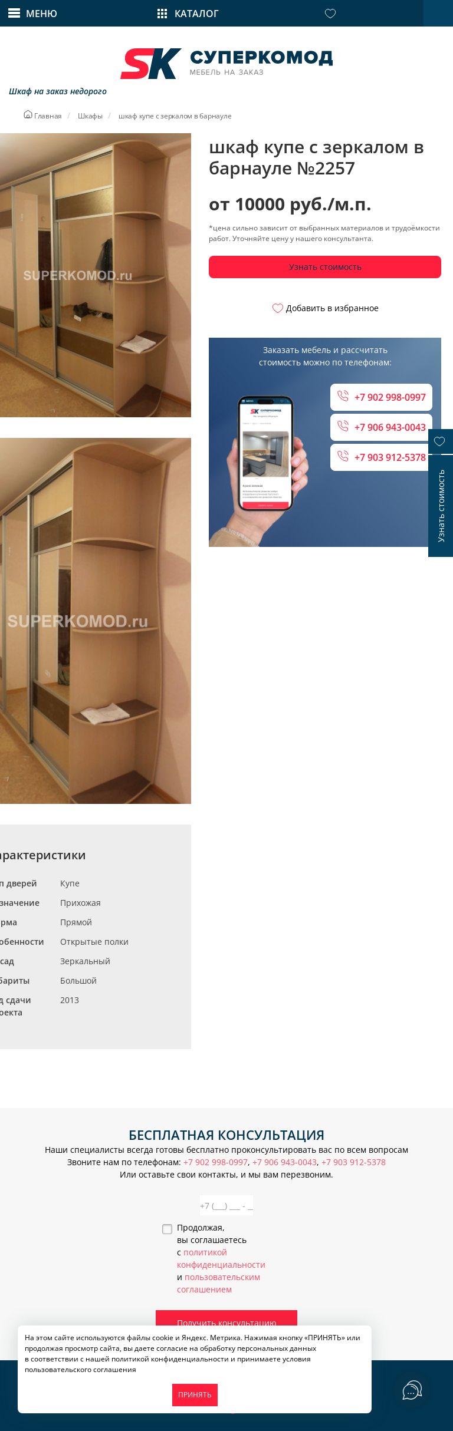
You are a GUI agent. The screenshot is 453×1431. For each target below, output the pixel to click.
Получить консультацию (227, 1322)
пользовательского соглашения (80, 1369)
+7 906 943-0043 (381, 427)
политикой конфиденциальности (170, 1359)
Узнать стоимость (325, 266)
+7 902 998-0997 (381, 397)
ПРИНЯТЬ (195, 1395)
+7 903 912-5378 (381, 457)
